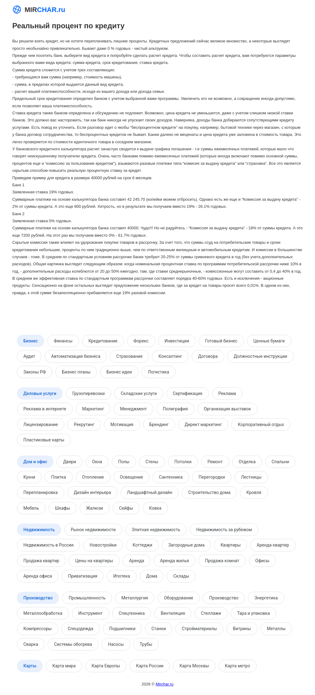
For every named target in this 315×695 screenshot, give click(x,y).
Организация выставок (227, 408)
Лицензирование (40, 424)
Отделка (247, 461)
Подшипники (122, 628)
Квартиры (231, 545)
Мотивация (122, 424)
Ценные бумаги (269, 340)
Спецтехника (132, 613)
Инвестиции (177, 340)
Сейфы (126, 508)
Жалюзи (94, 508)
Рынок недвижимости (93, 529)
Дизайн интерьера (92, 492)
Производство (38, 597)
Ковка (155, 508)
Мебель (31, 508)
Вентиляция (173, 613)
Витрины (242, 628)
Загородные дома (186, 545)
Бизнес (30, 340)
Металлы (276, 628)
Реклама (227, 393)
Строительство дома (209, 492)
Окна (97, 461)
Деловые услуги (39, 393)
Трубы (146, 644)
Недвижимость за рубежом (224, 529)
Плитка (58, 477)
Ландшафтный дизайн (149, 492)
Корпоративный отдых (261, 424)
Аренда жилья (174, 560)
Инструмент (90, 613)
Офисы (262, 560)
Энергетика (266, 597)
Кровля (253, 492)
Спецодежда (80, 628)
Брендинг (159, 424)
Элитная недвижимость (156, 529)
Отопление (93, 477)
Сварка (30, 644)
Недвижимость (39, 529)
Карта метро (237, 665)
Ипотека (121, 576)
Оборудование (178, 597)
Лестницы (251, 477)
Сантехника (171, 477)
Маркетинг (93, 408)
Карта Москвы (194, 665)
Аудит (29, 356)
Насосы (116, 644)
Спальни (280, 461)
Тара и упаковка (253, 613)
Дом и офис (35, 461)
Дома (152, 576)
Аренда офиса (37, 576)
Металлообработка (42, 613)
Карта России (149, 665)
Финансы (63, 340)
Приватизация (82, 576)
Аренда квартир (273, 545)
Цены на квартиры (94, 560)
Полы (124, 461)
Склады (181, 576)
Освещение (131, 477)
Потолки (183, 461)
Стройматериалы (199, 628)
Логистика (158, 371)
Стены (152, 461)
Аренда (136, 560)
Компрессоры (37, 628)
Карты (29, 665)
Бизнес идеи (119, 371)
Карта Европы (106, 665)
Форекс (141, 340)
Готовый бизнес (221, 340)
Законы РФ (34, 371)
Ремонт (215, 461)
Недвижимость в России (48, 545)
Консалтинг (170, 356)
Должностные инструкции (260, 356)
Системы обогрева (73, 644)
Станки (158, 628)
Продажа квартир (41, 560)
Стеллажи (211, 613)
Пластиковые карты (43, 439)
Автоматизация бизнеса (75, 356)
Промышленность (87, 597)
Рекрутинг (84, 424)
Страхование (129, 356)
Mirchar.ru (164, 684)
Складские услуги (139, 393)
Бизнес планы (76, 371)
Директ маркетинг (203, 424)
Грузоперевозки (88, 393)
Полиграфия (175, 408)
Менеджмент (133, 408)
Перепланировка (40, 492)
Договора (208, 356)
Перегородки (212, 477)
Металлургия (135, 597)
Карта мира (64, 665)
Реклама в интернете (44, 408)
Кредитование (103, 340)
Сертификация (187, 393)
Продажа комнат (222, 560)
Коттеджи (142, 545)
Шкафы (62, 508)
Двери (69, 461)
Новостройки (103, 545)
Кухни (29, 477)
